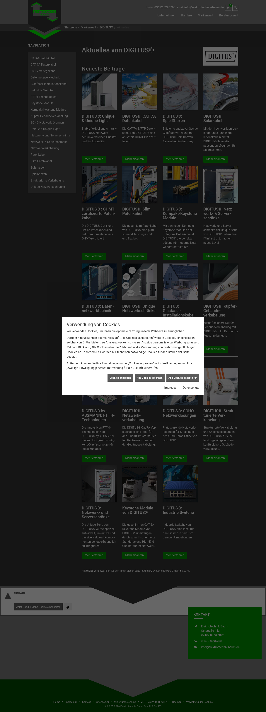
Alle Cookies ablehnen (150, 377)
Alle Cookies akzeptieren (182, 377)
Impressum (171, 387)
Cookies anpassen (120, 377)
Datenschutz (191, 387)
